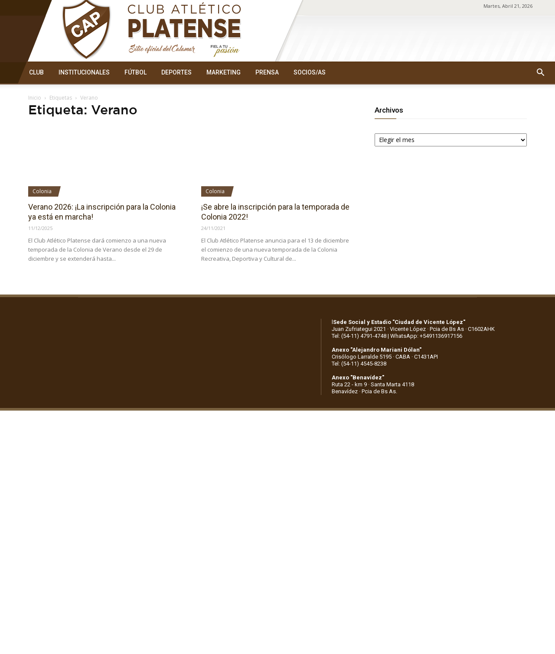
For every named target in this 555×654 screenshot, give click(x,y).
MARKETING (223, 72)
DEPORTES (176, 72)
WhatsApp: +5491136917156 (426, 336)
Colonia (42, 191)
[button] (540, 72)
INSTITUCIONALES (84, 72)
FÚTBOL (135, 72)
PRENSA (267, 72)
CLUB (36, 72)
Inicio (34, 97)
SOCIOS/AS (310, 72)
